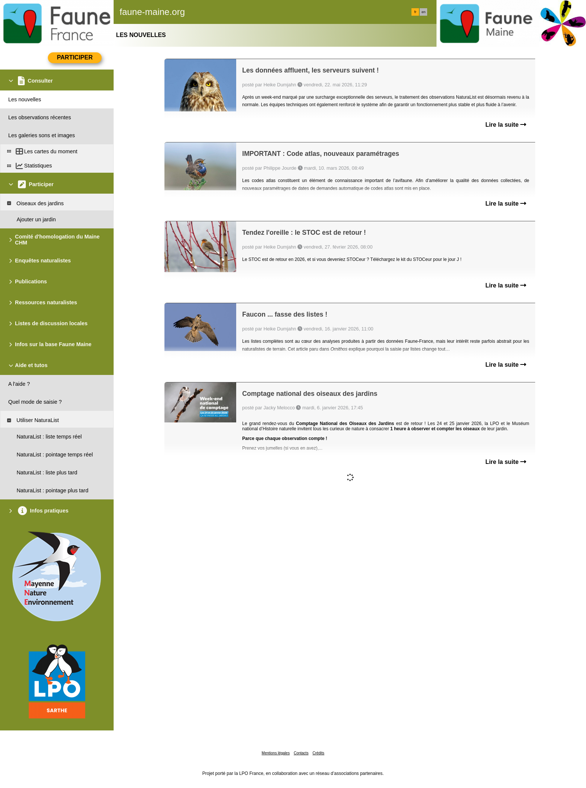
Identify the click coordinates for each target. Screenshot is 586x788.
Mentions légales (276, 753)
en (423, 12)
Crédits (318, 753)
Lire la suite (505, 124)
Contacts (301, 753)
